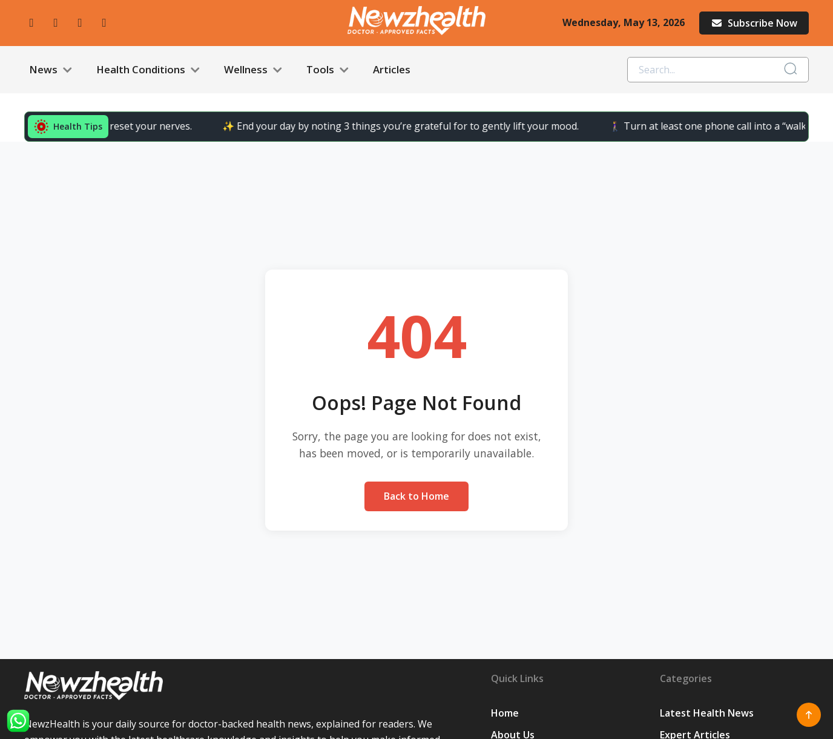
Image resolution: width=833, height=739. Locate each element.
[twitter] (80, 22)
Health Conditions (148, 70)
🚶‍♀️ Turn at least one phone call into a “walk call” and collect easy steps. (523, 126)
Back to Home (416, 496)
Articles (391, 69)
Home (505, 713)
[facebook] (31, 22)
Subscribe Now (754, 23)
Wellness (253, 70)
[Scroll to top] (809, 715)
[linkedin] (104, 22)
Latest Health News (707, 713)
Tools (327, 70)
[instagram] (55, 22)
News (50, 70)
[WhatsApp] (18, 721)
